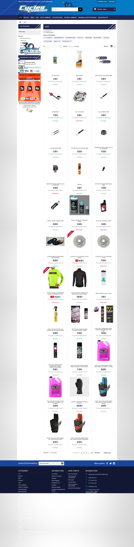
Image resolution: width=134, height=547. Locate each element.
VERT (22, 65)
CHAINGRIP (55, 111)
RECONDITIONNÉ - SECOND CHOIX (28, 514)
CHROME (23, 58)
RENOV (79, 184)
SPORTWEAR (22, 496)
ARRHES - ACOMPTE (24, 518)
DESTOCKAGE (22, 491)
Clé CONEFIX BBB (103, 111)
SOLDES (20, 500)
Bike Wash (79, 75)
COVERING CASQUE (24, 511)
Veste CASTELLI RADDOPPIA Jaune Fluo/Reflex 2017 (55, 293)
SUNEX (20, 529)
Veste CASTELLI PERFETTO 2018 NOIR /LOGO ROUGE (79, 293)
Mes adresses (72, 482)
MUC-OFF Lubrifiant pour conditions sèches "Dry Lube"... (103, 330)
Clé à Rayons (79, 111)
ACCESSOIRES (57, 17)
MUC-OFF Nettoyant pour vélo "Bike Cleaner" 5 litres (103, 366)
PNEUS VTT (57, 41)
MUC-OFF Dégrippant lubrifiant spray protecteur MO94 (55, 366)
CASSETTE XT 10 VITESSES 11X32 (104, 257)
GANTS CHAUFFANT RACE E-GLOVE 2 (79, 402)
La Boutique (55, 493)
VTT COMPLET (48, 37)
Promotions (55, 474)
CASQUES (106, 37)
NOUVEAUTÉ (103, 17)
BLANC (23, 70)
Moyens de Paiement (57, 495)
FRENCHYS (21, 525)
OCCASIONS (21, 516)
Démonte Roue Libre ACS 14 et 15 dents (104, 148)
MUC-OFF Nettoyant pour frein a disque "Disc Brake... (79, 366)
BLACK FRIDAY (22, 507)
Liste (115, 46)
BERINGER (24, 50)
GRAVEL (20, 480)
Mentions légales (56, 487)
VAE (37, 17)
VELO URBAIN (45, 17)
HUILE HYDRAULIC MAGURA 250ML (79, 221)
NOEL (20, 505)
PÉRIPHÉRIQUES (59, 37)
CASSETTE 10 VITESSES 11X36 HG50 (79, 257)
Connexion (112, 1)
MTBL (19, 536)
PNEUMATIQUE (22, 494)
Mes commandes (72, 474)
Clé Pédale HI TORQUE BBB (79, 148)
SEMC (20, 520)
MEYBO (20, 523)
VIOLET (23, 73)
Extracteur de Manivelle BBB (103, 184)
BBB (22, 45)
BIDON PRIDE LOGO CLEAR (104, 293)
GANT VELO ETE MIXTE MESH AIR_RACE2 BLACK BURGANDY (80, 439)
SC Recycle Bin (22, 498)
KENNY (20, 527)
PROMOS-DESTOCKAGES (87, 17)
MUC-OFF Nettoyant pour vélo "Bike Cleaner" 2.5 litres (55, 402)
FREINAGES (88, 37)
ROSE (22, 63)
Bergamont (24, 47)
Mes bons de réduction (74, 488)
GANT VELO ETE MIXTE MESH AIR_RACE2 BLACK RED (55, 439)
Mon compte (73, 471)
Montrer (65, 46)
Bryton (23, 52)
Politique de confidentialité (59, 497)
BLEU (23, 61)
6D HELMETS (25, 38)
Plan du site (55, 503)
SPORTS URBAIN (70, 17)
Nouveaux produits (57, 476)
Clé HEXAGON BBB (55, 148)
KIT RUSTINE (55, 75)
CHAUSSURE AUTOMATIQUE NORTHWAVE (55, 257)
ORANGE (24, 68)
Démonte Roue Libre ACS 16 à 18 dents (55, 184)
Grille (111, 46)
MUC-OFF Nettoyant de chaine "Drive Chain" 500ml (55, 330)
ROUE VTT (80, 37)
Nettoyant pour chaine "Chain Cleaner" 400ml (79, 330)
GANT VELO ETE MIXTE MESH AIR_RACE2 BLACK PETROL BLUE (103, 402)
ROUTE (26, 17)
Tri (44, 46)
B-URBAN (24, 43)
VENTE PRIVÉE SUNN (24, 509)
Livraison (54, 485)
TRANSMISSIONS (70, 37)
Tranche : (21, 78)
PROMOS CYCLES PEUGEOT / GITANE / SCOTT (31, 531)
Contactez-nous (102, 1)
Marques (54, 478)
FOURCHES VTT (67, 41)
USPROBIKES (22, 534)
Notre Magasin (55, 480)
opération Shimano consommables (27, 502)
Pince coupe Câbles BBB (55, 220)
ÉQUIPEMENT (98, 37)
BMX (32, 17)
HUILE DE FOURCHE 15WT (103, 220)
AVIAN (23, 40)
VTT (20, 17)
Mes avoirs (71, 480)
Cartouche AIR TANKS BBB (103, 75)
